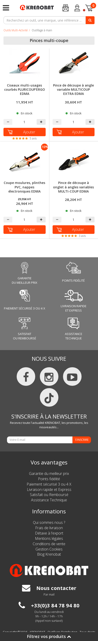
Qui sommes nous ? (49, 522)
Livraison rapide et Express (49, 489)
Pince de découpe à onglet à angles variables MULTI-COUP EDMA (73, 187)
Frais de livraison (49, 527)
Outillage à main (42, 30)
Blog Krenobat (49, 554)
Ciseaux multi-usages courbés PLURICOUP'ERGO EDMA (24, 89)
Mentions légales (49, 538)
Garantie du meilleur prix (49, 473)
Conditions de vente (49, 543)
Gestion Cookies (49, 549)
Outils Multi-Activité (15, 30)
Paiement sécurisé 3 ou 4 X (49, 484)
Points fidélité (49, 478)
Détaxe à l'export (49, 533)
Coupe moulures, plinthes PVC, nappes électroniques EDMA (24, 187)
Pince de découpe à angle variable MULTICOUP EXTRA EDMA (73, 89)
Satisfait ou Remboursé (49, 494)
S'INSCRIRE (82, 440)
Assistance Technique (49, 499)
